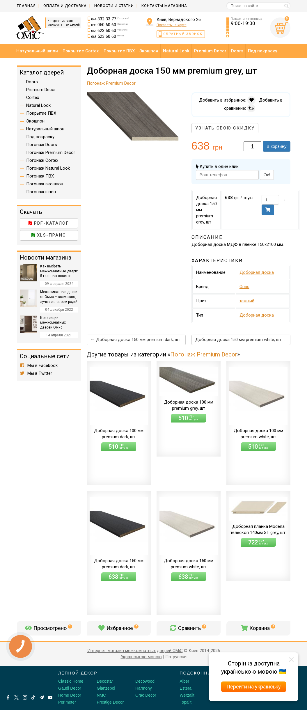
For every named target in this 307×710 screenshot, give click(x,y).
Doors (32, 81)
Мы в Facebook (39, 365)
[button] (180, 97)
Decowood (145, 681)
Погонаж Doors (41, 144)
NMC (101, 695)
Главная (26, 5)
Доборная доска (256, 272)
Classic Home (70, 681)
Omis (244, 286)
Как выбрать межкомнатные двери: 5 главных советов (59, 271)
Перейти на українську (253, 687)
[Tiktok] (33, 697)
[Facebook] (8, 697)
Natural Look (38, 105)
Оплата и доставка (65, 5)
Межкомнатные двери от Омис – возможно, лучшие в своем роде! (58, 297)
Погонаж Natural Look (48, 168)
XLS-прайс (48, 235)
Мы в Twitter (36, 373)
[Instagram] (25, 697)
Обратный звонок (183, 34)
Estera (185, 688)
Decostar (105, 681)
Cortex (32, 97)
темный (246, 300)
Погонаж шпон (41, 191)
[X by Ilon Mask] (16, 697)
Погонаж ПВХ (40, 176)
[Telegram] (42, 697)
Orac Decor (145, 695)
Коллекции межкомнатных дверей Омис (53, 323)
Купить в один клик (217, 166)
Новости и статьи (114, 5)
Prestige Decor (110, 702)
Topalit (185, 702)
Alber (184, 681)
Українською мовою (141, 656)
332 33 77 (110, 19)
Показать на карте (172, 25)
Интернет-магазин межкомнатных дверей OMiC (135, 650)
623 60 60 (109, 30)
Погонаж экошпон (44, 184)
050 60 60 (109, 24)
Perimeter (67, 702)
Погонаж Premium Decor (203, 354)
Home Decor (69, 695)
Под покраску (40, 136)
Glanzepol (106, 688)
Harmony (143, 688)
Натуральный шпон (45, 129)
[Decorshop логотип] (23, 679)
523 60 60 (107, 36)
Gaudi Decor (69, 688)
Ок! (267, 174)
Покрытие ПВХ (41, 113)
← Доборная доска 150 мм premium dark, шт (135, 339)
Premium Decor (41, 89)
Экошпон (35, 121)
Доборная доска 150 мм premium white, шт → (241, 339)
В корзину (276, 146)
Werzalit (187, 695)
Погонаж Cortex (42, 160)
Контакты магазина (164, 5)
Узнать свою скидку (225, 128)
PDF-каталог (49, 223)
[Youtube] (50, 697)
